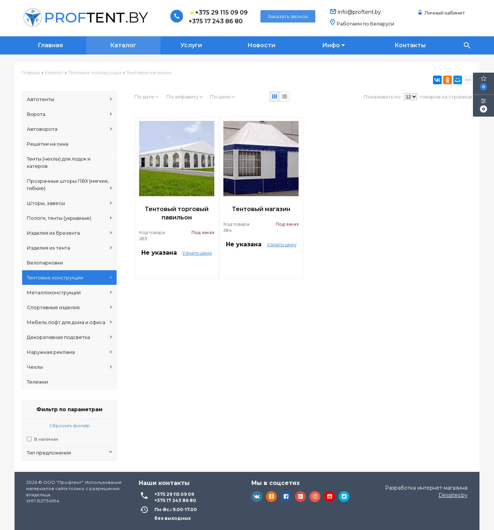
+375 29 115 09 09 (218, 12)
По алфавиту (184, 97)
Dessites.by (452, 495)
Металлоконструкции (69, 292)
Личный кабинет (441, 13)
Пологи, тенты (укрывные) (69, 218)
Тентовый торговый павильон (176, 213)
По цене (222, 97)
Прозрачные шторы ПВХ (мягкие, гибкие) (69, 185)
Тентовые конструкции (69, 277)
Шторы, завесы (69, 203)
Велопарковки (45, 263)
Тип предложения (69, 452)
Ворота (69, 114)
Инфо (333, 45)
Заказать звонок (288, 16)
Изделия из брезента (69, 232)
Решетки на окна (47, 144)
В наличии (46, 439)
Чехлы (69, 367)
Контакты (410, 45)
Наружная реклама (69, 352)
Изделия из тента (69, 247)
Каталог (123, 45)
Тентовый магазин (261, 209)
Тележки (37, 382)
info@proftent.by (359, 12)
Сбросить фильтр (69, 425)
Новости (261, 45)
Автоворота (69, 129)
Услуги (191, 45)
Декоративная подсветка (69, 337)
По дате (146, 97)
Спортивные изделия (69, 307)
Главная (50, 45)
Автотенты (69, 99)
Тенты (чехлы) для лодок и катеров (58, 162)
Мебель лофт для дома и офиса (69, 322)
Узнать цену (197, 253)
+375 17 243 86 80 (216, 21)
